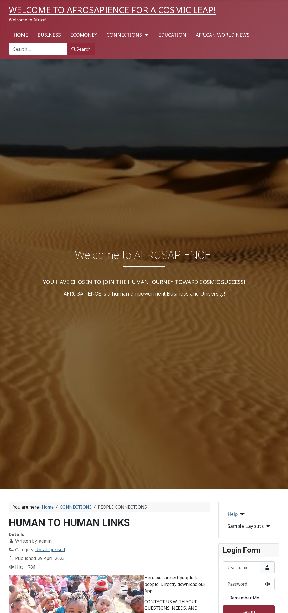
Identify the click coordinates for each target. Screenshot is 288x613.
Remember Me (244, 598)
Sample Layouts (245, 526)
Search (80, 49)
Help (232, 514)
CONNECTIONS (124, 34)
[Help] (241, 514)
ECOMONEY (83, 34)
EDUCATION (172, 34)
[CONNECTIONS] (145, 34)
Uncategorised (50, 550)
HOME (21, 34)
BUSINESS (49, 34)
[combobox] (38, 49)
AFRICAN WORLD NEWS (222, 34)
